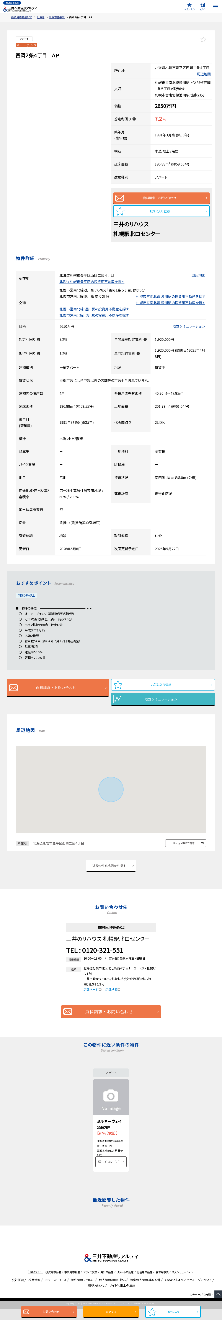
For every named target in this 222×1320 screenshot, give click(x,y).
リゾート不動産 (125, 1283)
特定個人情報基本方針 (144, 1291)
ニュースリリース (55, 1291)
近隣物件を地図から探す (109, 870)
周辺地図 (204, 73)
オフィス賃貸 (90, 1283)
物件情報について (82, 1291)
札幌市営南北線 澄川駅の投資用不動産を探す (170, 298)
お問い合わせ (49, 1312)
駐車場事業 (162, 1283)
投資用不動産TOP (21, 17)
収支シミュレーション (189, 328)
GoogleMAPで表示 (184, 847)
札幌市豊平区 (57, 17)
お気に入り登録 (159, 213)
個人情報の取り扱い (112, 1291)
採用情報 (34, 1291)
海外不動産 (106, 1283)
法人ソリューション (182, 1283)
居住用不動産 (144, 1283)
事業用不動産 (72, 1283)
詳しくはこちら (109, 1173)
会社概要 (17, 1291)
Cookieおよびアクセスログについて (187, 1291)
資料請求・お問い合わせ (159, 198)
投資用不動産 (53, 1283)
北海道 (40, 17)
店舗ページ (92, 994)
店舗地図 (113, 994)
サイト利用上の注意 (121, 1296)
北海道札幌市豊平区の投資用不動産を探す (91, 284)
